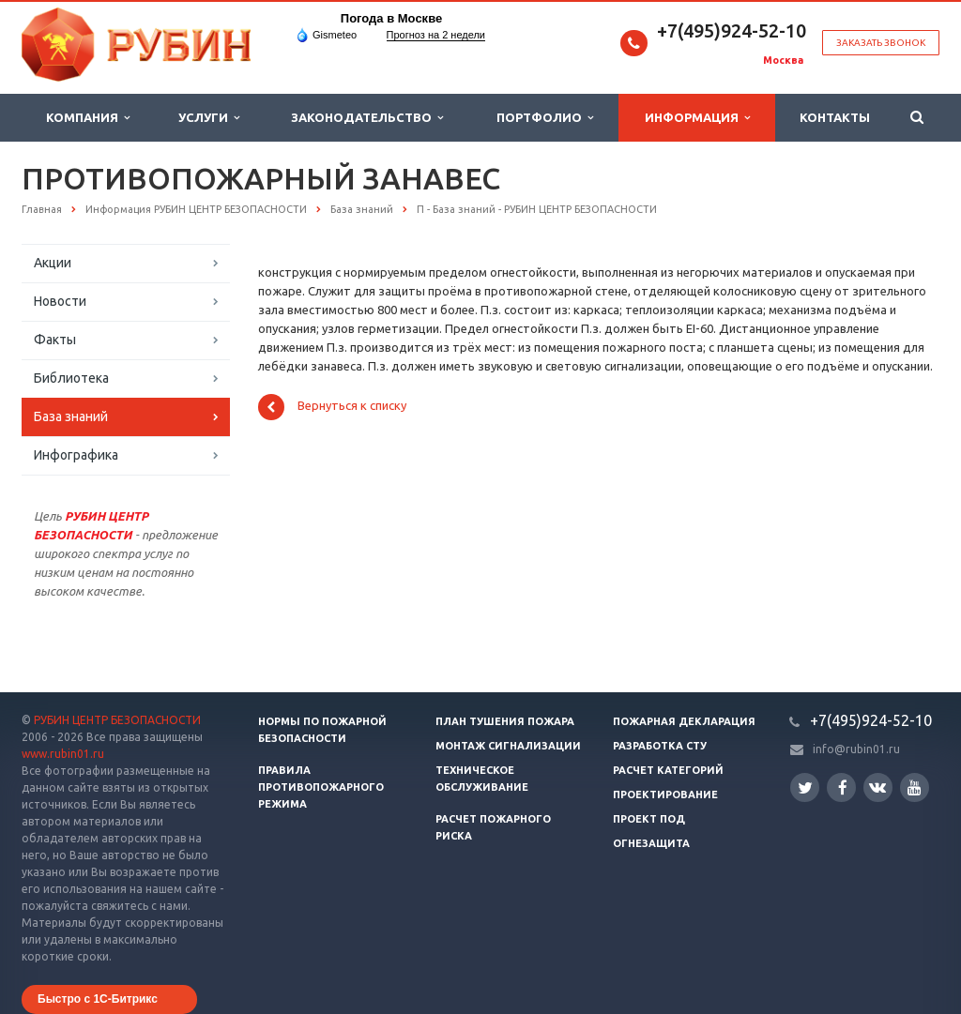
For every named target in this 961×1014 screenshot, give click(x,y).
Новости (60, 301)
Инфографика (76, 454)
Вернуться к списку (332, 407)
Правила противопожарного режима (321, 787)
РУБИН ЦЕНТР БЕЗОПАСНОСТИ (117, 720)
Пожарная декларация (684, 721)
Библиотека (71, 378)
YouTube (915, 787)
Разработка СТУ (660, 745)
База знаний (71, 416)
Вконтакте (877, 787)
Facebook (842, 787)
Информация (697, 118)
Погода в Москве (391, 18)
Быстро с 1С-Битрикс (98, 999)
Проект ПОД (649, 819)
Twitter (805, 787)
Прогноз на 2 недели (436, 34)
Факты (55, 339)
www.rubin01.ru (63, 754)
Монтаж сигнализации (508, 745)
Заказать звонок (880, 43)
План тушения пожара (504, 721)
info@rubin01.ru (856, 749)
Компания (88, 118)
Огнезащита (651, 843)
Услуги (208, 118)
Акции (52, 262)
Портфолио (544, 118)
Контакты (835, 117)
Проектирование (665, 794)
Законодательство (367, 118)
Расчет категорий (668, 770)
